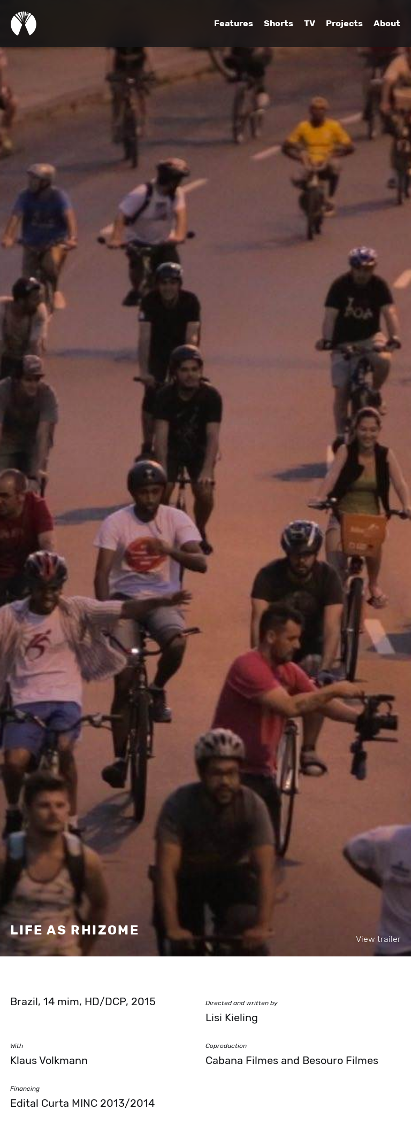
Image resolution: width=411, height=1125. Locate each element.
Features (233, 23)
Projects (344, 23)
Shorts (278, 23)
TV (309, 23)
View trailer (378, 939)
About (387, 23)
